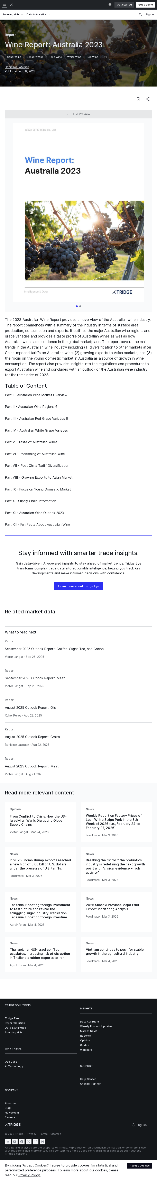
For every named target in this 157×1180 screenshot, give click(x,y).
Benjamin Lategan (17, 67)
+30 (105, 57)
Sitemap (55, 1133)
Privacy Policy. (29, 1175)
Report (10, 35)
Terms (43, 1133)
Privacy (31, 1133)
